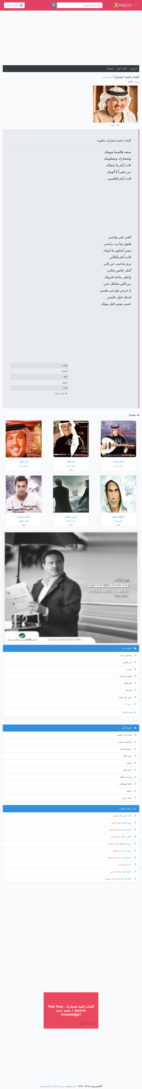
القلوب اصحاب (127, 676)
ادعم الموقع (72, 1086)
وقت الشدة (128, 823)
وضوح (131, 763)
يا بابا (131, 864)
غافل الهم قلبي (127, 784)
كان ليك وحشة (127, 829)
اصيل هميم (115, 836)
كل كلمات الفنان (129, 712)
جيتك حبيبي (129, 798)
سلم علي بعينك (127, 697)
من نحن (62, 1086)
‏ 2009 (131, 81)
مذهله (131, 791)
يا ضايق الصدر (128, 749)
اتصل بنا (53, 1086)
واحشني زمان (128, 655)
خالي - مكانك (128, 836)
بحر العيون (129, 662)
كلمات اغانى (121, 68)
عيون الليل (129, 756)
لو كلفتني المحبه (127, 742)
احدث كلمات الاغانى (127, 808)
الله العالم (130, 683)
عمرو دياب (122, 864)
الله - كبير (129, 816)
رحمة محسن (115, 871)
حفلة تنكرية (128, 871)
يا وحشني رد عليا (126, 857)
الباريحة (131, 690)
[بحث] (54, 5)
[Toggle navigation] (135, 4)
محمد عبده (107, 77)
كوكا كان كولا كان (126, 878)
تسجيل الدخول (14, 5)
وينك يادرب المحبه (126, 735)
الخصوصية (44, 1086)
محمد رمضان (113, 843)
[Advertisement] (71, 39)
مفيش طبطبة (127, 843)
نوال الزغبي (118, 816)
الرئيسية (133, 68)
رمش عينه (129, 851)
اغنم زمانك (129, 770)
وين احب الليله (127, 777)
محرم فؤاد (117, 851)
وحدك (136, 82)
